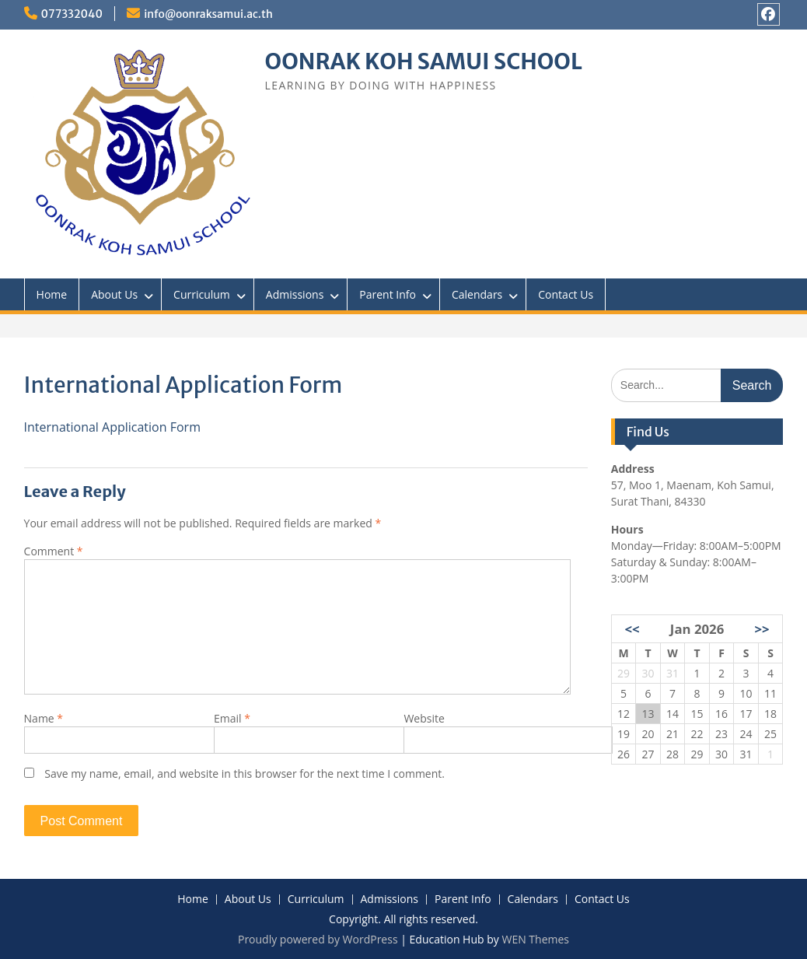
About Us (114, 294)
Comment (53, 551)
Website (424, 718)
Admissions (294, 294)
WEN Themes (535, 939)
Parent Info (387, 294)
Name (44, 718)
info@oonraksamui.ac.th (208, 14)
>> (761, 629)
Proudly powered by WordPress (318, 939)
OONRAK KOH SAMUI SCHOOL (423, 61)
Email (232, 718)
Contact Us (565, 294)
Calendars (477, 294)
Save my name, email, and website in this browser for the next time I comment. (244, 773)
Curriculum (201, 294)
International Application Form (112, 427)
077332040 (72, 14)
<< (631, 629)
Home (52, 294)
